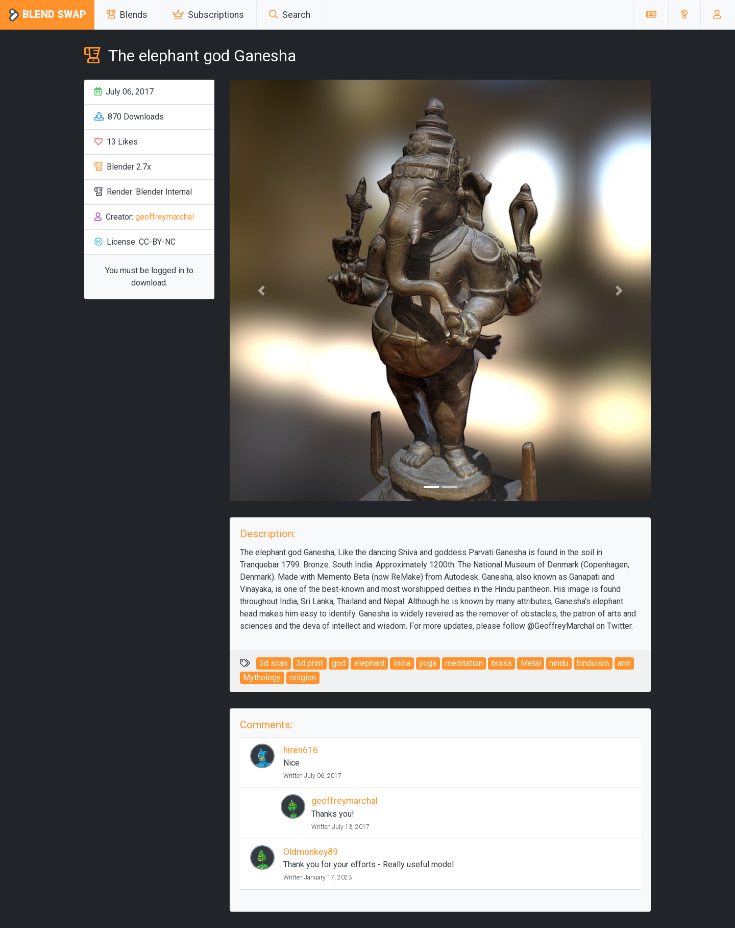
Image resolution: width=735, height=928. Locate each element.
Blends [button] (127, 15)
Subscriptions (208, 15)
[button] (684, 15)
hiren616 (300, 750)
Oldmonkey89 (310, 852)
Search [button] (289, 15)
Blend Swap (47, 15)
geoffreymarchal (164, 217)
